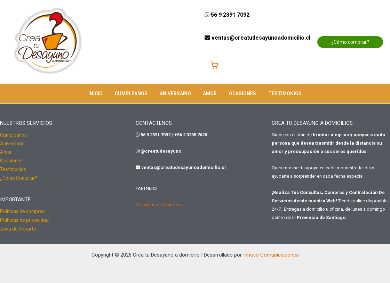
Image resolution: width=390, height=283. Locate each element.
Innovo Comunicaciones (271, 252)
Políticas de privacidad (24, 218)
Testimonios (279, 93)
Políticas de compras (23, 210)
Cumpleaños (134, 93)
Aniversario (176, 93)
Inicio (101, 93)
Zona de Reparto (18, 226)
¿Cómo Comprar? (19, 176)
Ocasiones (239, 93)
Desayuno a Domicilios (159, 204)
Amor (209, 93)
